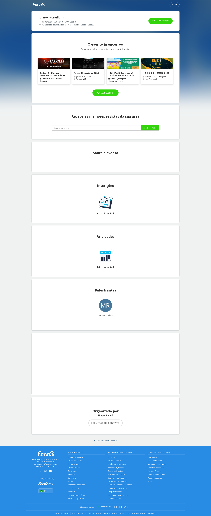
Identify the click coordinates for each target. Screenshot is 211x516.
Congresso (72, 471)
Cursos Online (73, 488)
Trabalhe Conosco (61, 513)
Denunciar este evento (105, 440)
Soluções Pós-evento (116, 474)
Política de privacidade (136, 513)
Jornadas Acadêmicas (76, 485)
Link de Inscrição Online (117, 488)
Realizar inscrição (160, 21)
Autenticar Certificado (156, 474)
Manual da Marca (79, 513)
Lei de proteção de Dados (113, 513)
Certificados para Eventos (118, 495)
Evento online (73, 464)
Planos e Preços (154, 471)
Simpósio (71, 474)
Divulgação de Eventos (117, 464)
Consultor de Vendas (156, 468)
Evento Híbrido (74, 468)
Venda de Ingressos (116, 468)
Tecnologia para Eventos (117, 481)
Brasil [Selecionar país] (45, 491)
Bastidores (152, 513)
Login (174, 5)
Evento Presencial (75, 461)
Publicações (112, 457)
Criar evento (152, 457)
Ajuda (150, 481)
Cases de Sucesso (155, 461)
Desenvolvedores (155, 478)
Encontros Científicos (76, 495)
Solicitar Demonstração (157, 464)
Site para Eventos (115, 492)
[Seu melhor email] (96, 128)
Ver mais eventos (105, 93)
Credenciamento (114, 498)
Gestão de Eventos (115, 471)
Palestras (71, 492)
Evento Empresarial (75, 457)
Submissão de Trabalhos (117, 478)
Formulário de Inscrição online (120, 485)
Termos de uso (94, 513)
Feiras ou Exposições (76, 498)
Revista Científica (114, 461)
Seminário (72, 478)
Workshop (72, 481)
